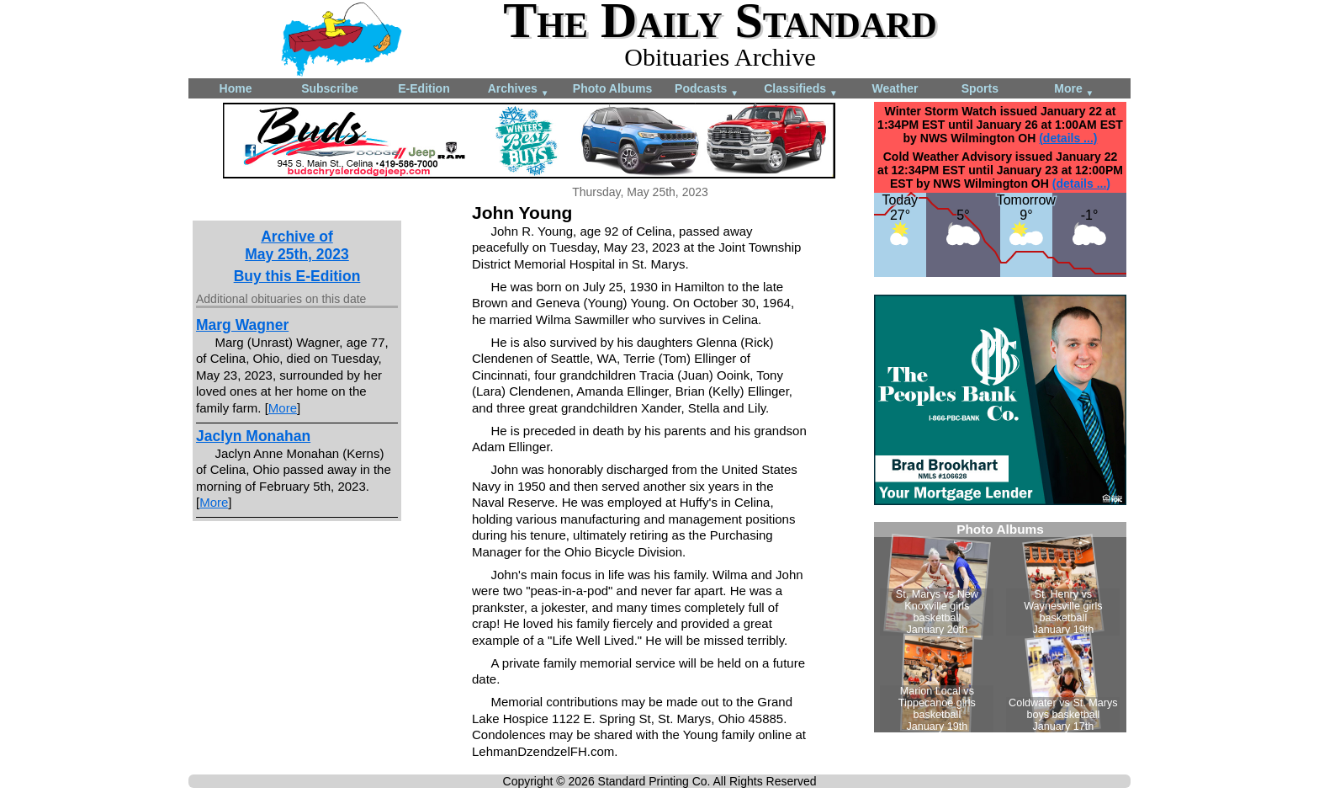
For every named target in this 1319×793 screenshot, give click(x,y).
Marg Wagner (242, 325)
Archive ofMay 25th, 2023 (297, 245)
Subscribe (329, 88)
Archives (518, 90)
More (1074, 90)
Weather (895, 88)
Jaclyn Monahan (253, 436)
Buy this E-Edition (297, 276)
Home (236, 88)
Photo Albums (612, 88)
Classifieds (801, 90)
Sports (980, 88)
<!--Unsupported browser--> (1000, 627)
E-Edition (423, 88)
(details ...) (1068, 138)
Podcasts (707, 90)
